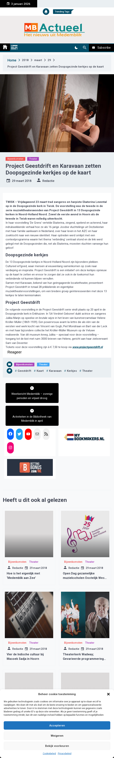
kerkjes (72, 371)
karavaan (55, 371)
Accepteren (57, 725)
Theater (33, 158)
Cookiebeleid (49, 753)
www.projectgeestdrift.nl (87, 347)
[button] (108, 694)
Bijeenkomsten (15, 158)
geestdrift (24, 371)
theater (87, 371)
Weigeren (57, 735)
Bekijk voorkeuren (57, 746)
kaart (40, 371)
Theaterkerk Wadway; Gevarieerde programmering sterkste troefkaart (83, 636)
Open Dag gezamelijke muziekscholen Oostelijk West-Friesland (85, 555)
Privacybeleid (64, 753)
